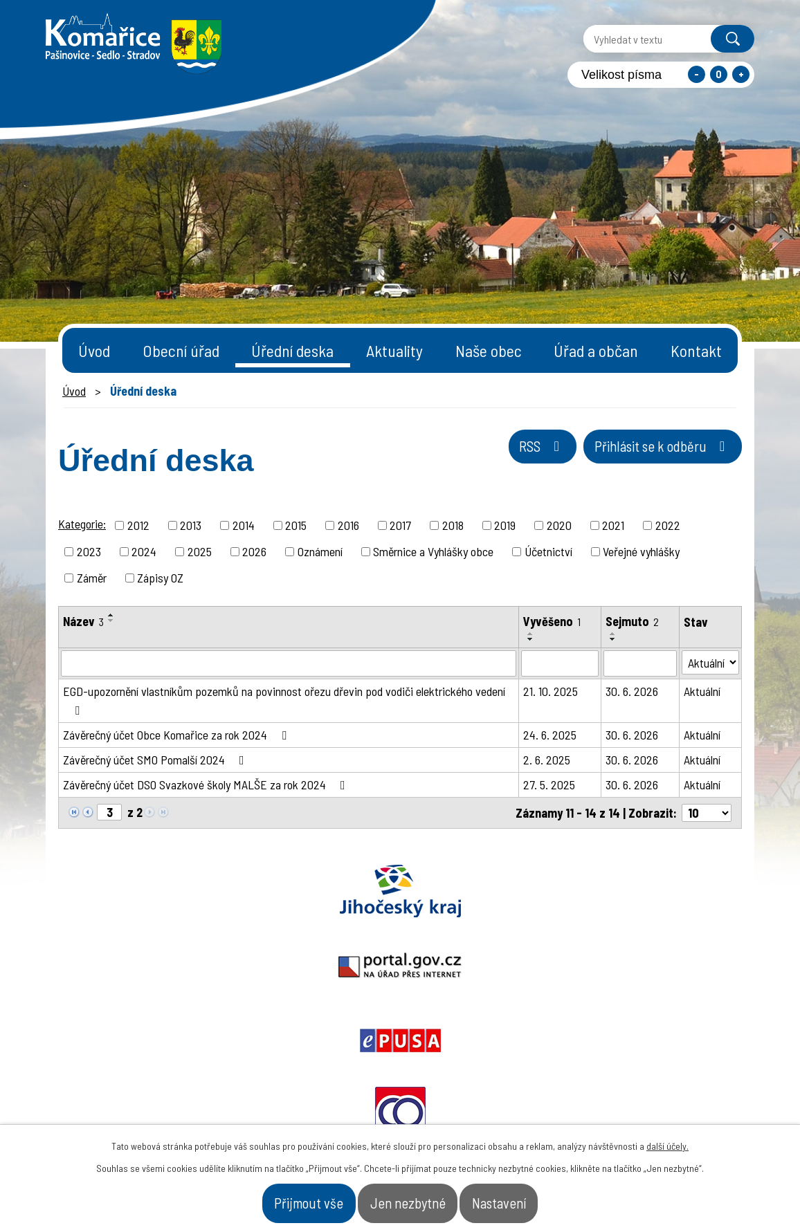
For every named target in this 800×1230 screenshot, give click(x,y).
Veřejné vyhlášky (641, 551)
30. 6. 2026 (632, 691)
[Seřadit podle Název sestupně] (111, 620)
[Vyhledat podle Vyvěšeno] (560, 663)
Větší (740, 74)
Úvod (94, 350)
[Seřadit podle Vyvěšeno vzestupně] (530, 633)
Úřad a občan (596, 350)
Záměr (92, 577)
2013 (190, 525)
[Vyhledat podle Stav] (710, 662)
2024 (143, 551)
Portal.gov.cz (263, 891)
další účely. (667, 1137)
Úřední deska (292, 350)
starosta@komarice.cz (333, 1058)
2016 (348, 525)
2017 (400, 525)
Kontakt (696, 350)
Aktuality (394, 350)
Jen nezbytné (409, 1198)
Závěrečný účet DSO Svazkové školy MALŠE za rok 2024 (207, 784)
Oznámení (320, 551)
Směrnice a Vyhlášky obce (433, 551)
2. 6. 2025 (546, 759)
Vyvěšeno (552, 621)
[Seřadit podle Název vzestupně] (111, 615)
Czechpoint (673, 891)
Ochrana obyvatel (537, 891)
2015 (296, 525)
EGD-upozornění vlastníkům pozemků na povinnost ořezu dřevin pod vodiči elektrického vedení (284, 700)
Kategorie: (82, 523)
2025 (200, 551)
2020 (559, 525)
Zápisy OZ (160, 577)
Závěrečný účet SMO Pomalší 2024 (156, 759)
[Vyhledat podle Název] (288, 663)
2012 (138, 525)
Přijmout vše (274, 1198)
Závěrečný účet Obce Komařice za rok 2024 (177, 734)
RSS (482, 457)
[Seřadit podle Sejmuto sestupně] (613, 639)
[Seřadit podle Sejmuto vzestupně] (613, 633)
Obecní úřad (181, 350)
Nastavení (535, 1198)
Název (83, 621)
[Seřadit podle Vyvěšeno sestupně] (530, 639)
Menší (696, 74)
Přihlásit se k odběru (639, 457)
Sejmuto (632, 621)
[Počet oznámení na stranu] (706, 813)
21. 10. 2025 (550, 691)
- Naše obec (677, 1099)
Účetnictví (548, 551)
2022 (667, 525)
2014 (244, 525)
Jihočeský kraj (126, 891)
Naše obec (488, 350)
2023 (89, 551)
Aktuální (702, 691)
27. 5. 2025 (549, 784)
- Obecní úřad (579, 1099)
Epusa (400, 891)
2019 (505, 525)
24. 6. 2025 (549, 734)
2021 (613, 525)
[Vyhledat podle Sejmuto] (640, 663)
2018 (453, 525)
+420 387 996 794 (316, 1093)
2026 (254, 551)
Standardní (718, 74)
